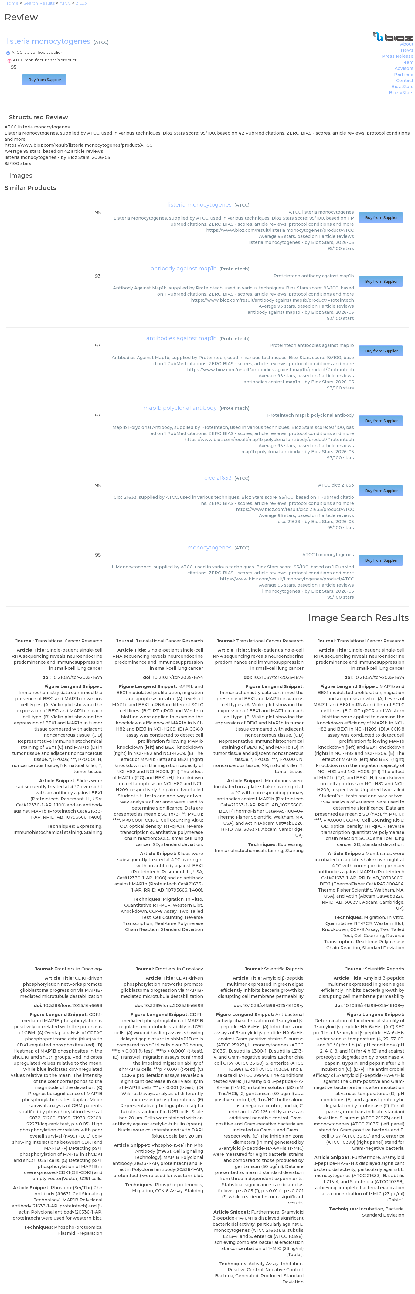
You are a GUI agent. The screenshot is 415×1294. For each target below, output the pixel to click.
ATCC (101, 42)
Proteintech (234, 269)
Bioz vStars (401, 92)
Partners (403, 74)
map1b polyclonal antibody (180, 408)
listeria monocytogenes (200, 204)
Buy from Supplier (44, 79)
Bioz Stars (402, 86)
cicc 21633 (218, 477)
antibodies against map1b (181, 338)
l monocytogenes (208, 547)
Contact (404, 80)
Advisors (404, 68)
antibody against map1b (184, 268)
